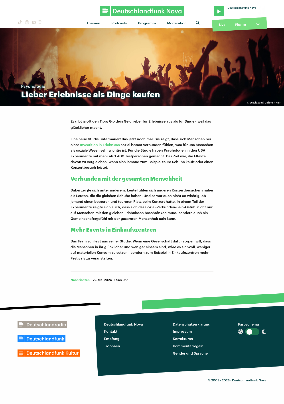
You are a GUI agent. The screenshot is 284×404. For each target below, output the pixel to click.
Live (222, 24)
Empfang (111, 338)
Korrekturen (183, 338)
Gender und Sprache (190, 353)
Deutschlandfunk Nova (123, 324)
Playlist (240, 24)
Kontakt (110, 331)
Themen (93, 23)
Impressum (182, 331)
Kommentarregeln (188, 346)
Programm (147, 23)
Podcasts (119, 23)
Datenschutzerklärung (191, 324)
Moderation (177, 23)
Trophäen (112, 346)
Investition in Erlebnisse (100, 144)
